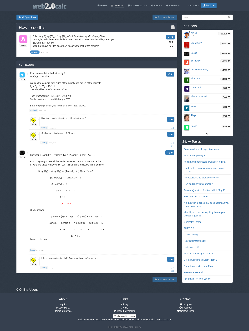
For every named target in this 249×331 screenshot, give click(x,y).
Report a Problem (124, 311)
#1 (172, 146)
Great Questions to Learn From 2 (200, 260)
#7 (172, 268)
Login (208, 5)
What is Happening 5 (194, 155)
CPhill (194, 33)
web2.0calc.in (149, 319)
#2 (172, 128)
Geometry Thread (192, 222)
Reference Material (193, 272)
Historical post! (191, 247)
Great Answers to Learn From (198, 266)
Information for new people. (197, 278)
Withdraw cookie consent (124, 316)
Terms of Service (63, 311)
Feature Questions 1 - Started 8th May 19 (204, 190)
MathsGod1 (196, 43)
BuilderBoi (196, 60)
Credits (124, 307)
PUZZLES (189, 228)
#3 (172, 271)
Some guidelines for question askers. (202, 149)
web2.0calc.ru (164, 319)
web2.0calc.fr (135, 319)
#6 (172, 143)
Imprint (63, 304)
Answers (26, 64)
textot (193, 106)
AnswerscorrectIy (199, 69)
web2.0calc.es (121, 319)
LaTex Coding (191, 234)
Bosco (194, 53)
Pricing (124, 304)
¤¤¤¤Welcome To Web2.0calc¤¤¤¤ (201, 177)
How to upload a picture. (196, 196)
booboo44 (196, 87)
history (44, 128)
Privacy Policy (63, 307)
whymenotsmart (199, 96)
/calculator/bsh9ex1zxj (195, 241)
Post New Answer (165, 17)
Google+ (186, 304)
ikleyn (194, 115)
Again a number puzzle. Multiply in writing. (205, 161)
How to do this (32, 27)
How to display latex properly (198, 184)
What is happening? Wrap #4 (198, 253)
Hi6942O (195, 78)
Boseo (194, 126)
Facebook (185, 307)
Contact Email (185, 311)
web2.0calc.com (86, 319)
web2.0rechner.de (104, 319)
